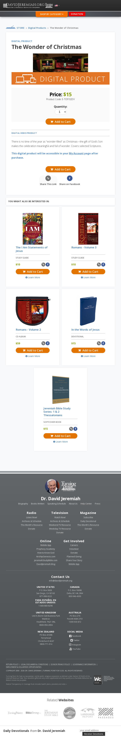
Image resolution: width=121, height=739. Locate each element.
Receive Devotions (93, 733)
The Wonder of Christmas (64, 27)
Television (59, 513)
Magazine (88, 513)
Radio (31, 513)
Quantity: (60, 106)
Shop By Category (51, 14)
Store (20, 27)
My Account (76, 153)
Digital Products (37, 27)
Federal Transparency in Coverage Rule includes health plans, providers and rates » (36, 684)
